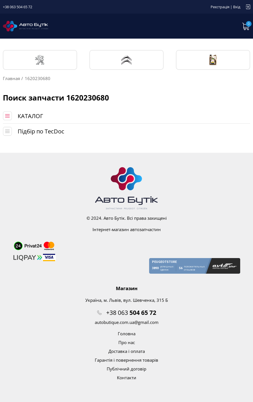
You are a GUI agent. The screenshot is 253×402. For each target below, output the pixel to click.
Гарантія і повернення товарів (126, 360)
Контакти (126, 377)
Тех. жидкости (213, 60)
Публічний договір (126, 369)
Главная (11, 78)
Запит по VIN (180, 26)
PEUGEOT (40, 60)
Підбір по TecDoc (41, 131)
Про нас (126, 342)
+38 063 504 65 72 (17, 6)
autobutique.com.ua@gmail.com (127, 322)
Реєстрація (220, 6)
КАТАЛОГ (30, 116)
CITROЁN (126, 60)
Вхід (236, 6)
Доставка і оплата (126, 351)
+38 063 (131, 313)
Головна (126, 333)
